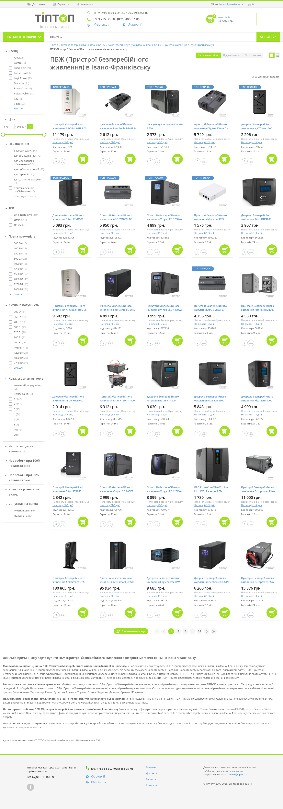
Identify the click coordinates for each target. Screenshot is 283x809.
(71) (20, 225)
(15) (24, 189)
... (192, 631)
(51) (21, 289)
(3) (23, 394)
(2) (27, 181)
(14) (20, 253)
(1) (16, 424)
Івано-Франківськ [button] (229, 4)
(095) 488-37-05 (123, 768)
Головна (151, 767)
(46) (21, 279)
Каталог (21, 37)
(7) (26, 196)
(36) (17, 414)
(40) (20, 63)
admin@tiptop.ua (238, 774)
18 (199, 631)
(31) (23, 88)
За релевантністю (208, 55)
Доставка (151, 773)
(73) (19, 57)
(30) (21, 269)
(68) (29, 169)
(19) (20, 332)
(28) (27, 387)
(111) (18, 404)
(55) (21, 263)
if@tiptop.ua (98, 782)
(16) (20, 243)
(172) (27, 155)
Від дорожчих (252, 55)
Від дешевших (232, 55)
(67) (19, 98)
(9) (24, 510)
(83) (23, 515)
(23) (23, 78)
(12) (20, 220)
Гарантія (151, 779)
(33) (20, 317)
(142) (18, 399)
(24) (22, 68)
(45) (26, 150)
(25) (21, 358)
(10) (18, 429)
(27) (20, 248)
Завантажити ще (133, 631)
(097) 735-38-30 (101, 768)
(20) (22, 73)
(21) (21, 352)
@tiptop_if (135, 24)
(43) (24, 93)
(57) (21, 274)
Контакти (151, 785)
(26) (24, 174)
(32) (20, 322)
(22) (21, 363)
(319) (26, 214)
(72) (24, 162)
